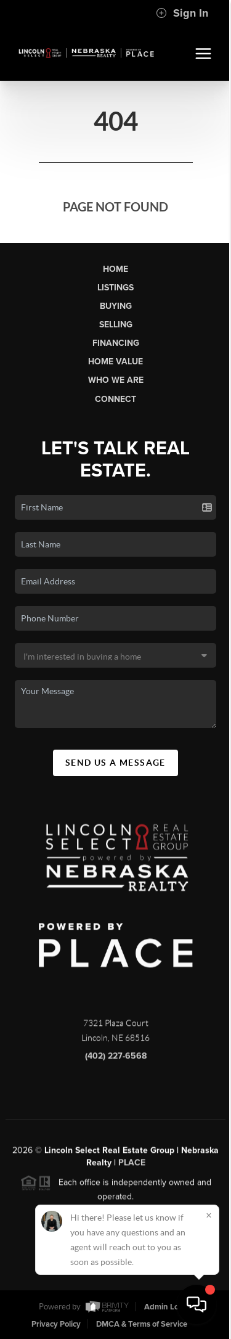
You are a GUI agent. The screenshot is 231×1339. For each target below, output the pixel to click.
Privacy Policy (56, 1324)
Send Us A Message (115, 763)
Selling (115, 324)
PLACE (131, 1168)
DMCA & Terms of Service (141, 1324)
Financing (115, 343)
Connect (115, 399)
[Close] (209, 1215)
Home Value (115, 361)
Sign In (182, 13)
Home (115, 269)
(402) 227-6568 (116, 1061)
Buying (116, 306)
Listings (115, 287)
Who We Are (116, 380)
